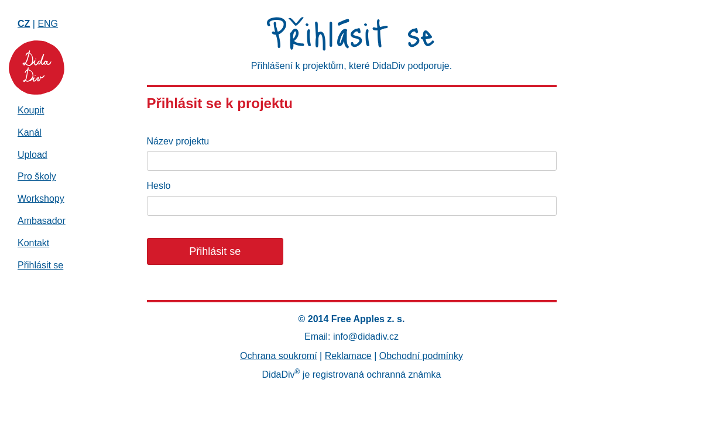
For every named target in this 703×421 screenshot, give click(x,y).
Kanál (30, 132)
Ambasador (42, 221)
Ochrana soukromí (278, 356)
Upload (32, 155)
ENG (47, 24)
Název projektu (178, 141)
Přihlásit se (40, 265)
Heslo (159, 186)
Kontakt (33, 243)
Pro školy (37, 176)
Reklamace (348, 356)
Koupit (31, 110)
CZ (24, 24)
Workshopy (41, 198)
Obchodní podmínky (421, 356)
